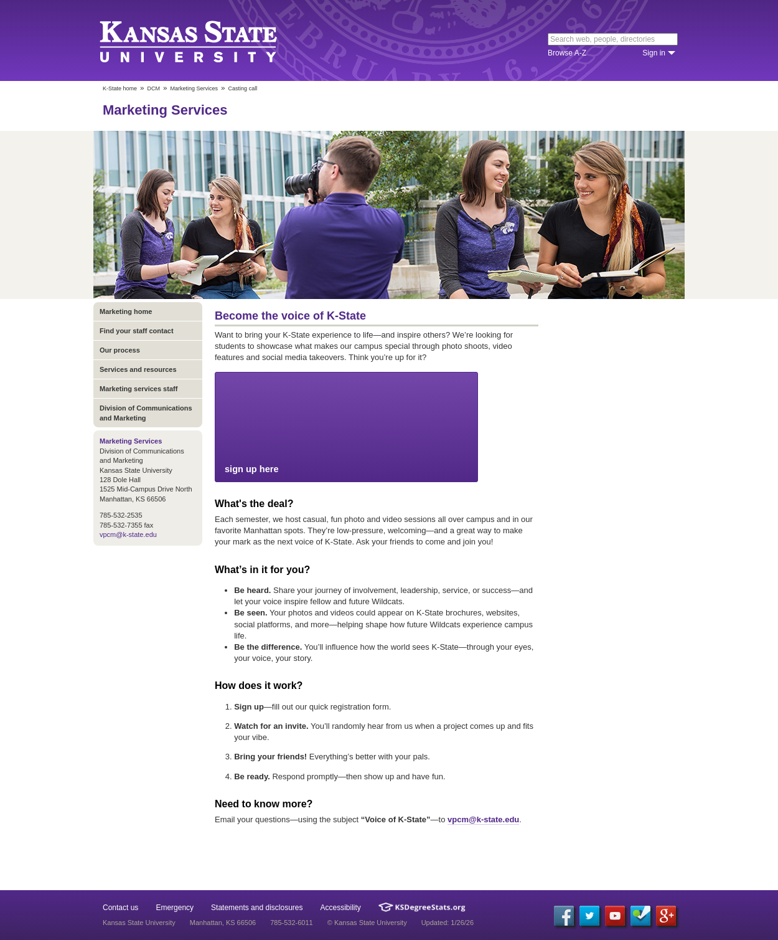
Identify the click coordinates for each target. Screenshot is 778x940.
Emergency (175, 907)
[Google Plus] (666, 916)
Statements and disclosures (256, 907)
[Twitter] (589, 916)
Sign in (653, 53)
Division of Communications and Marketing (146, 413)
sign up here (346, 426)
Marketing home (126, 311)
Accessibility (341, 907)
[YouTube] (615, 916)
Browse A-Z (567, 53)
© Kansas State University (367, 922)
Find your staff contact (137, 331)
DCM (154, 88)
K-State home (120, 88)
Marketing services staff (138, 388)
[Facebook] (564, 916)
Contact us (120, 907)
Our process (120, 350)
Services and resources (138, 369)
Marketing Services (194, 88)
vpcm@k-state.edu (128, 534)
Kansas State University (203, 40)
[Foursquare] (640, 916)
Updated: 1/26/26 (447, 922)
